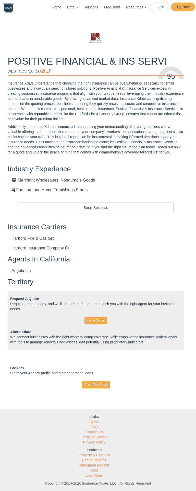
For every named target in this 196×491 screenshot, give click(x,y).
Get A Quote (95, 320)
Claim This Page (95, 384)
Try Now (183, 7)
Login (159, 7)
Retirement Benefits (94, 465)
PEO (94, 470)
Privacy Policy (94, 442)
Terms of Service (94, 437)
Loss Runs (94, 475)
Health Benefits (94, 460)
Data (72, 7)
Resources (136, 7)
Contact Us (94, 432)
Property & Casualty (94, 455)
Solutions (91, 7)
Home (56, 7)
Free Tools (112, 7)
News (94, 422)
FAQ (94, 427)
